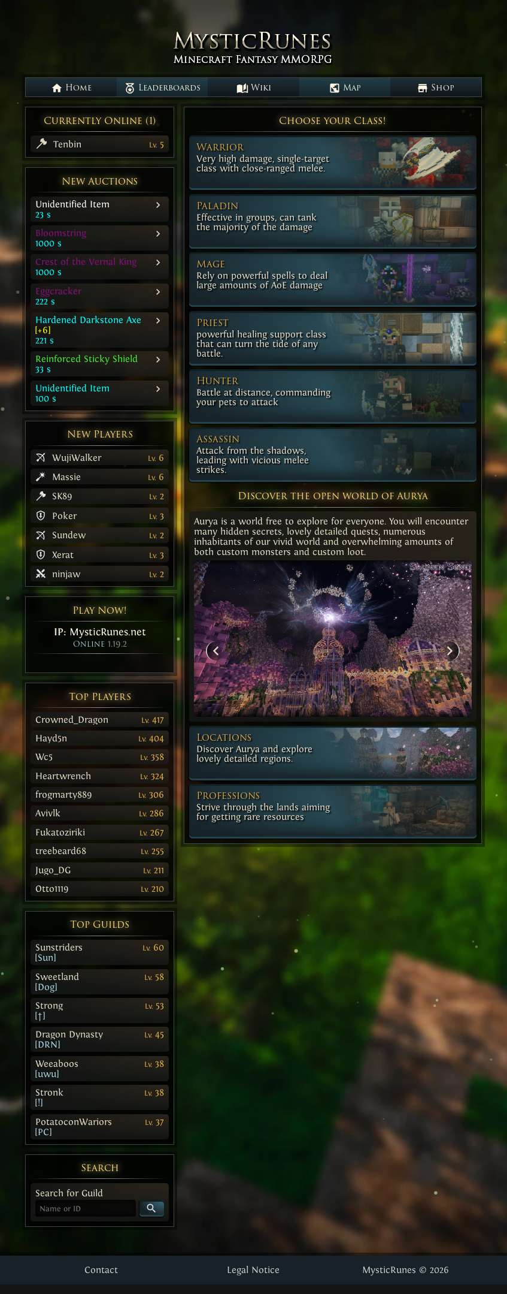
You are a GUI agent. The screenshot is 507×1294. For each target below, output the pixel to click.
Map (345, 88)
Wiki (253, 88)
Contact (101, 1270)
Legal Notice (253, 1270)
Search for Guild (69, 1193)
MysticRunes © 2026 (405, 1270)
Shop (435, 88)
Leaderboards (162, 88)
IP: (100, 632)
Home (71, 88)
